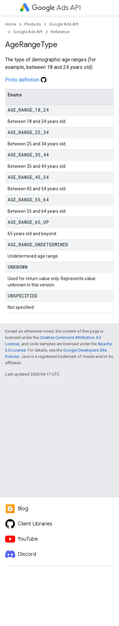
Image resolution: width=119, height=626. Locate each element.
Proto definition (26, 80)
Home (10, 24)
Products (32, 24)
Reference (60, 31)
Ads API (56, 7)
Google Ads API (63, 24)
